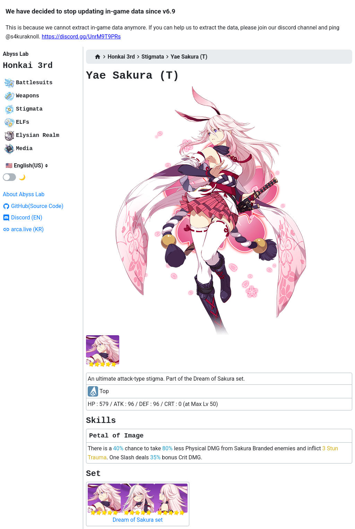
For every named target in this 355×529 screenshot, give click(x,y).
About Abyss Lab (23, 194)
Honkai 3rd (28, 65)
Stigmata (152, 56)
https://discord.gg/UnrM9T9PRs (81, 36)
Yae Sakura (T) (189, 56)
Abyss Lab (15, 54)
